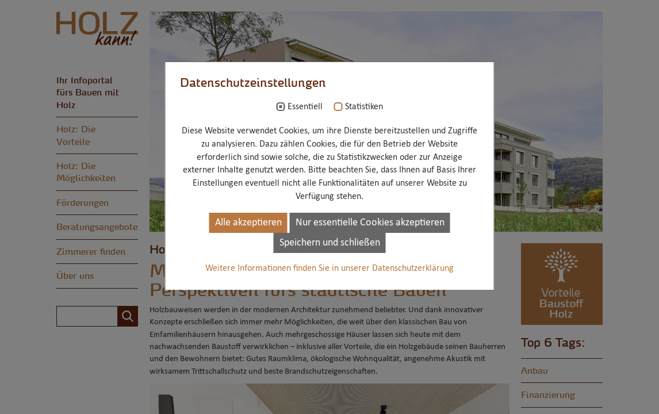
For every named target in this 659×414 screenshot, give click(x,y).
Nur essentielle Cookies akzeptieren (370, 223)
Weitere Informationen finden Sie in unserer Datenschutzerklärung (329, 268)
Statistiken (364, 107)
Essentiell (305, 107)
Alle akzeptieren (248, 223)
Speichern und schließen (329, 243)
